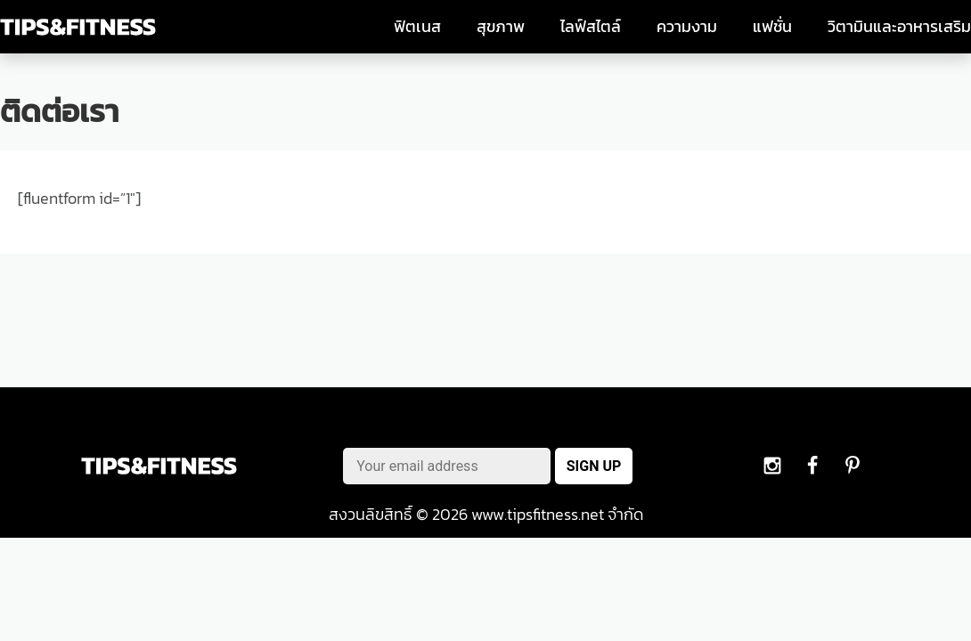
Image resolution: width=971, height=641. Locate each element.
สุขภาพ (501, 26)
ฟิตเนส (417, 26)
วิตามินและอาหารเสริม (899, 26)
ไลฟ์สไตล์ (590, 26)
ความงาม (687, 26)
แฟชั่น (772, 26)
